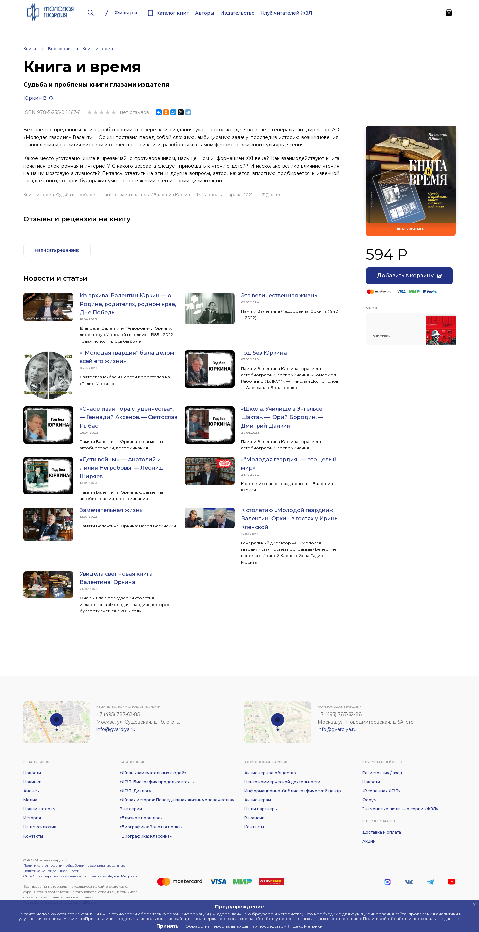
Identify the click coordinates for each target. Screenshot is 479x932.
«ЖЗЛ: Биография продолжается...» (157, 781)
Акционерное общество (270, 772)
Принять (167, 926)
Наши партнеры (261, 808)
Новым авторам (39, 808)
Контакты (33, 836)
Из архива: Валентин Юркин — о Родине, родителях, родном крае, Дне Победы (128, 304)
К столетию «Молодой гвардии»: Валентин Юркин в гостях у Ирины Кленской (290, 518)
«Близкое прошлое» (141, 817)
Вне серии (59, 48)
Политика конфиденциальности (51, 871)
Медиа (30, 799)
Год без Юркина (264, 353)
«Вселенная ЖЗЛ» (381, 790)
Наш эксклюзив (39, 826)
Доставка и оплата (381, 832)
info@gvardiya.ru (115, 729)
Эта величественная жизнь (279, 295)
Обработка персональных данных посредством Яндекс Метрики (80, 876)
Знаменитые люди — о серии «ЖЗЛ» (400, 808)
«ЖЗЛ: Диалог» (135, 790)
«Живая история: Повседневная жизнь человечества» (177, 799)
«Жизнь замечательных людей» (153, 772)
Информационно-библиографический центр (292, 790)
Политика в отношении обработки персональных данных (74, 865)
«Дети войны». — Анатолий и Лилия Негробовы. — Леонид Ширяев (121, 467)
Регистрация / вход (382, 772)
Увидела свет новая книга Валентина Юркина (116, 578)
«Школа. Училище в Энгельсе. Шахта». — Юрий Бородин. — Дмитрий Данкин (282, 417)
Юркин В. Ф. (38, 98)
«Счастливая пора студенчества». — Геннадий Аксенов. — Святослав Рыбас (128, 417)
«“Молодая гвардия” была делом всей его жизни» (127, 357)
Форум (369, 799)
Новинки (32, 781)
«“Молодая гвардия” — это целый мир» (289, 463)
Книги (29, 48)
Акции (369, 841)
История (32, 817)
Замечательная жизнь (111, 510)
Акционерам (257, 799)
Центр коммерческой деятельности (282, 781)
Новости (32, 772)
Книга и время (97, 48)
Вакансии (254, 817)
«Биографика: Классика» (146, 836)
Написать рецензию (57, 250)
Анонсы (31, 790)
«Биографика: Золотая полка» (151, 826)
